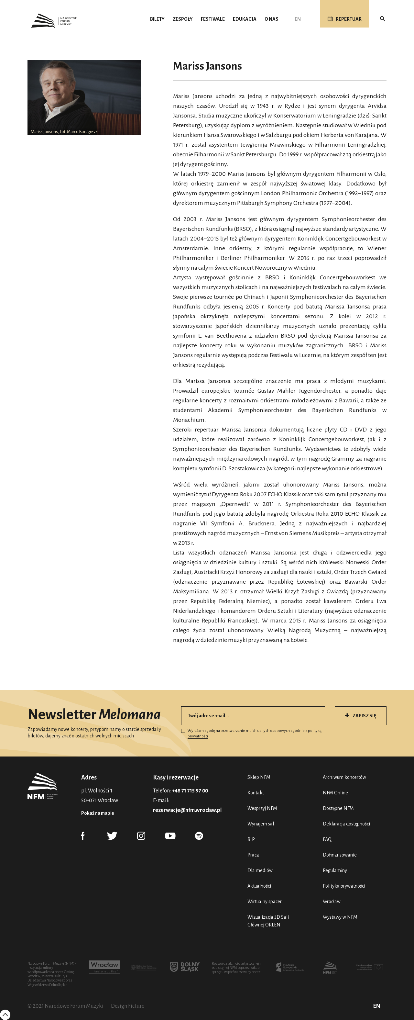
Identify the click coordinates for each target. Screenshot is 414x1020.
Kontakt (255, 792)
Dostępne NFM (338, 808)
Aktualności (259, 886)
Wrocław (332, 901)
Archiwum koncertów (344, 777)
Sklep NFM (258, 777)
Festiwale (213, 19)
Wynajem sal (260, 823)
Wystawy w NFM (340, 917)
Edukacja (244, 19)
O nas (271, 19)
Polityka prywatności (344, 886)
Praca (253, 854)
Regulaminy (335, 870)
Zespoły (183, 19)
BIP (251, 839)
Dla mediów (260, 870)
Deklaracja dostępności (346, 823)
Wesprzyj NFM (262, 808)
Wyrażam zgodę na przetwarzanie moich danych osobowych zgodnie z (251, 733)
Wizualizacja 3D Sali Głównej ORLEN (268, 920)
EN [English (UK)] (298, 19)
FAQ (327, 839)
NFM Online (335, 792)
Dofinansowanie (340, 854)
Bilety (157, 19)
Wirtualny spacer (264, 901)
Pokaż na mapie (97, 813)
